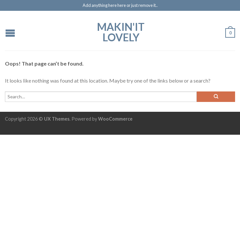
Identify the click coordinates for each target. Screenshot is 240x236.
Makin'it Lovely (121, 31)
